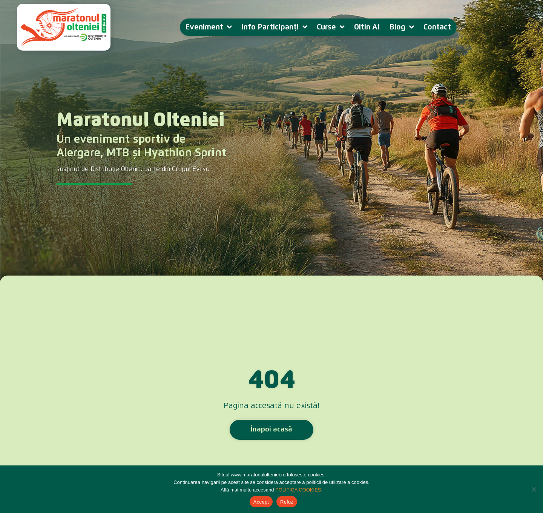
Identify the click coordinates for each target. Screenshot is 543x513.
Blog (401, 27)
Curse (331, 27)
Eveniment (209, 27)
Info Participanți (274, 27)
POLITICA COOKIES (298, 490)
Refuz (286, 502)
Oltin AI (367, 27)
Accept (261, 502)
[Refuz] (533, 489)
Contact (437, 27)
